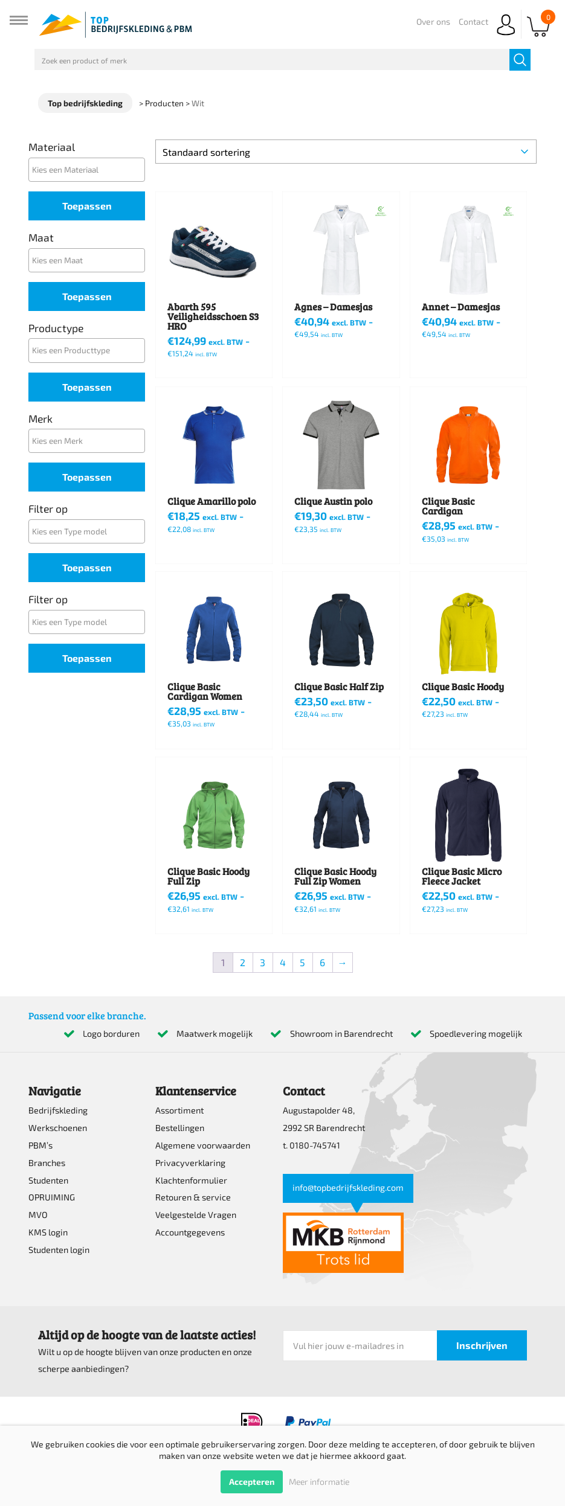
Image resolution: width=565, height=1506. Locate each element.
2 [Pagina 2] (242, 962)
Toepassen (87, 205)
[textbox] (90, 169)
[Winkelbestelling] (346, 151)
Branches (46, 1163)
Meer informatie (319, 1481)
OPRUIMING (51, 1197)
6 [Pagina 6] (322, 962)
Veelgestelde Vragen (195, 1215)
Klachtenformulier (191, 1180)
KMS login (48, 1232)
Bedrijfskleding (58, 1110)
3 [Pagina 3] (262, 962)
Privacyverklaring (190, 1163)
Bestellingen (179, 1128)
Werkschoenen (57, 1128)
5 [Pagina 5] (302, 962)
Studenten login (58, 1250)
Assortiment (179, 1110)
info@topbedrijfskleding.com (348, 1187)
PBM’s (40, 1145)
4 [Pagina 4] (283, 962)
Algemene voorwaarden (202, 1145)
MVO (38, 1215)
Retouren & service (193, 1197)
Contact (473, 21)
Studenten (48, 1180)
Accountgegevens (190, 1232)
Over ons (433, 21)
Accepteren (251, 1481)
